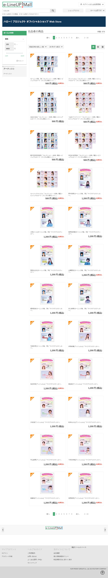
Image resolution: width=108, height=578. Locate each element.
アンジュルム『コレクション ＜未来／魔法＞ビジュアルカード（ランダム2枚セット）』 (84, 79)
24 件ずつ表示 (56, 47)
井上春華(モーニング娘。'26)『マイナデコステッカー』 (84, 309)
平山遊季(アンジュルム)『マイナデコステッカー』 (46, 460)
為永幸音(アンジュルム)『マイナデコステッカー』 (46, 384)
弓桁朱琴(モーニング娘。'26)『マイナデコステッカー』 (46, 347)
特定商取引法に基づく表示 (63, 559)
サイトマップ (32, 563)
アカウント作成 (7, 556)
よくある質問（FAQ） (35, 559)
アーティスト (7, 74)
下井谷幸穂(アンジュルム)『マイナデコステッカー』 (84, 460)
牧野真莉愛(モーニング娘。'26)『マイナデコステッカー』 (84, 233)
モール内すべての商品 (11, 14)
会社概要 (57, 553)
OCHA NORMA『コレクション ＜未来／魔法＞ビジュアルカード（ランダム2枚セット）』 (84, 156)
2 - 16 (86, 38)
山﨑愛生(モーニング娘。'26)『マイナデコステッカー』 (84, 271)
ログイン (5, 553)
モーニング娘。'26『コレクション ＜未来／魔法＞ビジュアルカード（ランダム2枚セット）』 (46, 79)
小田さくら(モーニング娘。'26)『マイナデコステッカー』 (46, 233)
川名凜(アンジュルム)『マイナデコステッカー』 (45, 422)
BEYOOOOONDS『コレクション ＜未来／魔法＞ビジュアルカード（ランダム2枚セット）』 (46, 156)
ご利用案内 (31, 553)
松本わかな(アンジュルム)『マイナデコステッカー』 (84, 422)
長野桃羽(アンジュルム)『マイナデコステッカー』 (84, 498)
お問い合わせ (32, 556)
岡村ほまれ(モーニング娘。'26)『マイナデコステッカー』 (46, 271)
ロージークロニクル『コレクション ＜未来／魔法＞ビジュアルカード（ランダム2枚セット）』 (46, 194)
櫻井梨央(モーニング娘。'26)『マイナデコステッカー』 (46, 309)
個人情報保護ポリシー (61, 556)
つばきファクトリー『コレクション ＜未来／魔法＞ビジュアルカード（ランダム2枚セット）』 (84, 118)
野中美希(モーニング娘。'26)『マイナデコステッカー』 (84, 194)
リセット (21, 61)
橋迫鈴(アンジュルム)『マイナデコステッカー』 (83, 384)
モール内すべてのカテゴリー (30, 14)
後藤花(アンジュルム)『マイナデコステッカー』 (45, 498)
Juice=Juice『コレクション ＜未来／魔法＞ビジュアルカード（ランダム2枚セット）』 (46, 118)
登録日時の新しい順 (38, 47)
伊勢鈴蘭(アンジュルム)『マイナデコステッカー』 (84, 346)
